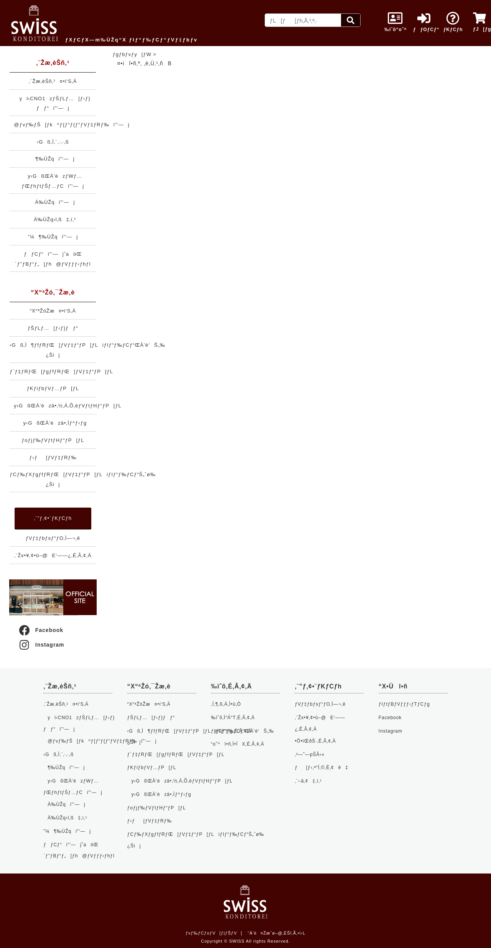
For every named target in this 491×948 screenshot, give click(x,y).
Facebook (40, 630)
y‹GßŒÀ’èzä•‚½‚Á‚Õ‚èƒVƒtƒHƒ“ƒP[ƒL (66, 406)
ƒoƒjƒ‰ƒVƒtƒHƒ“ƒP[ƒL (52, 440)
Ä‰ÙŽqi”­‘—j (53, 202)
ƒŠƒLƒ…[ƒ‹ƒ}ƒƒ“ (53, 328)
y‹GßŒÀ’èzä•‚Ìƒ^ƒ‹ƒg (53, 423)
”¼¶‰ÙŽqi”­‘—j (53, 237)
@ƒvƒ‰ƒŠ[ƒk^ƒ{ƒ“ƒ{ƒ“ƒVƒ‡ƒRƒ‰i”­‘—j (69, 124)
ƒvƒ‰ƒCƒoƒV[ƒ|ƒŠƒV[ (214, 933)
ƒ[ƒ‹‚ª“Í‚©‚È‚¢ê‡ (321, 767)
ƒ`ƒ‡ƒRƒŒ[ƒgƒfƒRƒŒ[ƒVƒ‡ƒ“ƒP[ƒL (61, 371)
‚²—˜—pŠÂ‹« (310, 754)
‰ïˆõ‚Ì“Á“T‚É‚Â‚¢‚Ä (233, 717)
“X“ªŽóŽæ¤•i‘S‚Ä (53, 311)
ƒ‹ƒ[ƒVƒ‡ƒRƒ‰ (52, 457)
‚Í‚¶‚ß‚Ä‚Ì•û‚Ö (226, 704)
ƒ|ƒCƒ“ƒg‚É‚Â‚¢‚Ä (231, 731)
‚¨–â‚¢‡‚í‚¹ (308, 781)
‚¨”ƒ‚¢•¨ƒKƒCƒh (53, 518)
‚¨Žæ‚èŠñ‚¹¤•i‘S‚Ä (53, 81)
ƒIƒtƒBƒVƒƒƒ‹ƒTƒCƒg (404, 704)
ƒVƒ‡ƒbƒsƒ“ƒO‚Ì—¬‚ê (53, 538)
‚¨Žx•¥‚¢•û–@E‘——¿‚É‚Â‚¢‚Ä (53, 555)
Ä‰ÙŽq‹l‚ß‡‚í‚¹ (53, 219)
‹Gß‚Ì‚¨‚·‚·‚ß (53, 142)
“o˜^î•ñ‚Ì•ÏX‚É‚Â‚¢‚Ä (237, 744)
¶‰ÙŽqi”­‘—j (52, 159)
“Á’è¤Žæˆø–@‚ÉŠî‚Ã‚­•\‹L (276, 933)
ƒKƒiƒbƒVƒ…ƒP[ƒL (53, 388)
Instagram (41, 645)
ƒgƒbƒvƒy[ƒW (132, 54)
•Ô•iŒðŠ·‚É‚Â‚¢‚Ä (315, 741)
